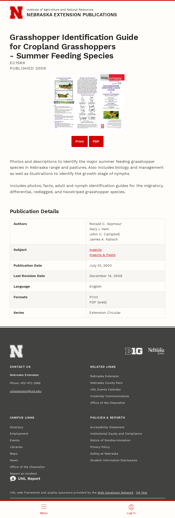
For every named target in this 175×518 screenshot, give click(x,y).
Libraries (16, 447)
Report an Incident (25, 477)
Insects (95, 250)
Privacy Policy (100, 447)
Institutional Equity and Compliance (116, 433)
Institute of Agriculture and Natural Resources (60, 9)
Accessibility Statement (107, 427)
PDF (96, 141)
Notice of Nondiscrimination (110, 440)
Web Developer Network (115, 492)
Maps (14, 453)
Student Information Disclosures (113, 460)
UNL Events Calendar (105, 389)
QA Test (141, 492)
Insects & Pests (102, 255)
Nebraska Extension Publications (72, 15)
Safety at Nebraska (104, 453)
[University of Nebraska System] (156, 351)
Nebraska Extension (104, 376)
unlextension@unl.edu (25, 391)
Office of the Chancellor (107, 403)
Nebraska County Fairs (106, 383)
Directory (16, 427)
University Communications (109, 396)
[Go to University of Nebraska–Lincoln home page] (16, 12)
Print (79, 141)
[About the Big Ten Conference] (133, 351)
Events (14, 440)
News (14, 460)
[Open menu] (44, 509)
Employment (19, 433)
